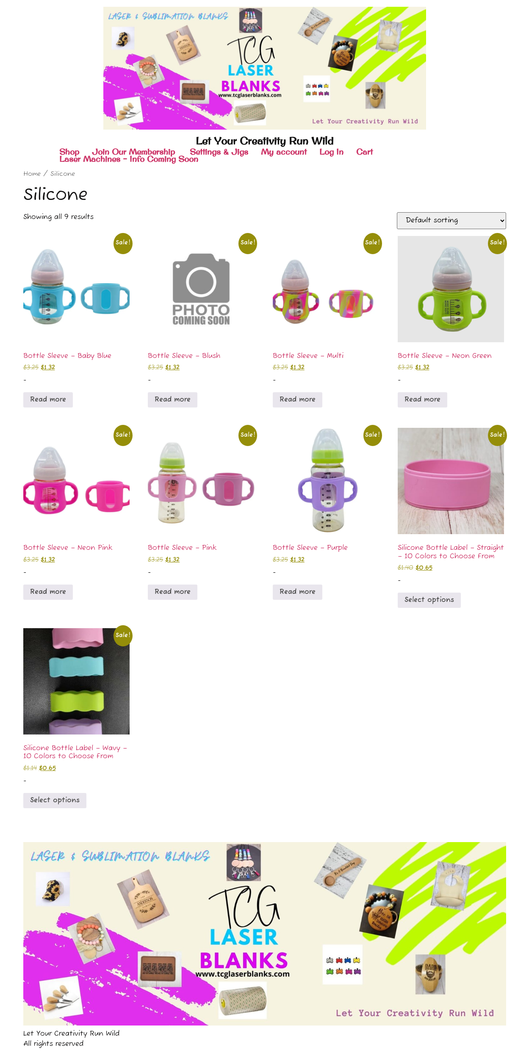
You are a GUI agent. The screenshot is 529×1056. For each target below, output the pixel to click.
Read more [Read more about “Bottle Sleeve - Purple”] (298, 592)
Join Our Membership (134, 151)
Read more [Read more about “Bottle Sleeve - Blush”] (173, 400)
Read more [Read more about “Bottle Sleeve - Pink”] (173, 592)
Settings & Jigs (219, 151)
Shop (69, 151)
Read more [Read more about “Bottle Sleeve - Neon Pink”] (48, 592)
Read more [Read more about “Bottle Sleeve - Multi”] (298, 400)
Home (32, 174)
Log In (331, 151)
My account (284, 151)
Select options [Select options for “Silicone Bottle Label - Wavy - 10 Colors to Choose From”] (55, 800)
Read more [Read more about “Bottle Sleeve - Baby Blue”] (48, 400)
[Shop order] (451, 220)
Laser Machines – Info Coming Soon (128, 159)
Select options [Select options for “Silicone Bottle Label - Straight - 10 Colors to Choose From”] (429, 600)
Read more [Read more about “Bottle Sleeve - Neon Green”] (422, 400)
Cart (364, 151)
